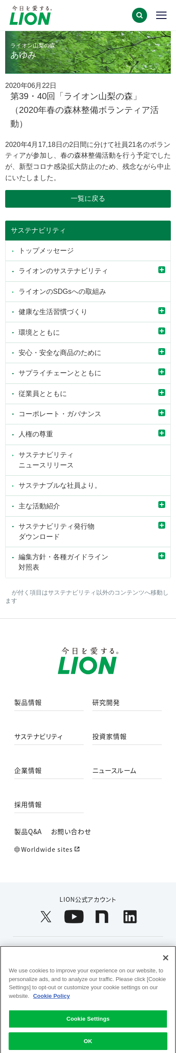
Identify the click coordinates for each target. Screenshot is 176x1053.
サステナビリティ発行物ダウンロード (56, 531)
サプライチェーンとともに (60, 373)
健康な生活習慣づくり (53, 311)
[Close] (165, 962)
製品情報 (28, 702)
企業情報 (28, 770)
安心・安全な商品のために (60, 352)
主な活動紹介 (39, 506)
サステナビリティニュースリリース (46, 460)
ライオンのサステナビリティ (63, 270)
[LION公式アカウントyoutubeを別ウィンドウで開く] (74, 916)
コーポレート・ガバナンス (63, 413)
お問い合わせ (71, 831)
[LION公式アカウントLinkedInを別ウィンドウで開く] (130, 916)
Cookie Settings (88, 1024)
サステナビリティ (38, 230)
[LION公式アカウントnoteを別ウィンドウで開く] (102, 916)
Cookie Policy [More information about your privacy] (51, 1001)
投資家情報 (109, 736)
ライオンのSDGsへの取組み (62, 291)
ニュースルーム (114, 770)
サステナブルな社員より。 (60, 485)
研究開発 (106, 702)
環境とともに (39, 332)
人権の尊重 (36, 434)
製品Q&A (28, 831)
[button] (139, 15)
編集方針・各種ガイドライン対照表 (63, 562)
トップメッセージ (46, 250)
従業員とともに (43, 393)
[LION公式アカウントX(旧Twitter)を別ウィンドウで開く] (46, 916)
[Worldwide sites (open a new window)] (88, 849)
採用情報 (28, 804)
